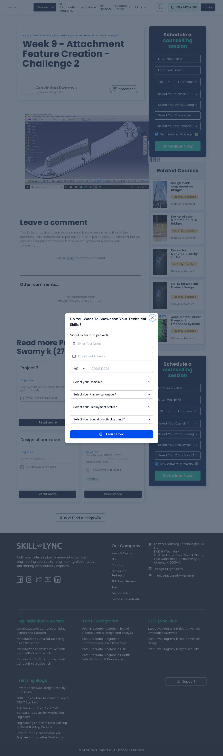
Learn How (111, 434)
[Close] (152, 318)
